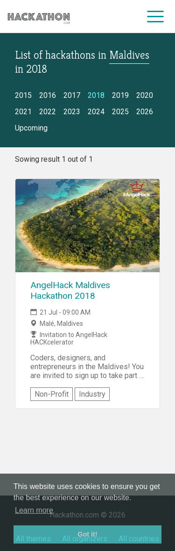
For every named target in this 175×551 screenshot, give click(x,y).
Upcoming (31, 128)
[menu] (155, 16)
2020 (144, 95)
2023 (71, 111)
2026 (144, 111)
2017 (71, 95)
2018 (96, 95)
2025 (120, 111)
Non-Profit (52, 394)
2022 (47, 111)
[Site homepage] (38, 16)
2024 (96, 111)
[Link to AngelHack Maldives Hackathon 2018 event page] (87, 225)
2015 (23, 95)
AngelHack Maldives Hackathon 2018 (70, 290)
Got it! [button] (87, 534)
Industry (92, 394)
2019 (120, 95)
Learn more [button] (34, 510)
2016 (47, 95)
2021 (23, 111)
